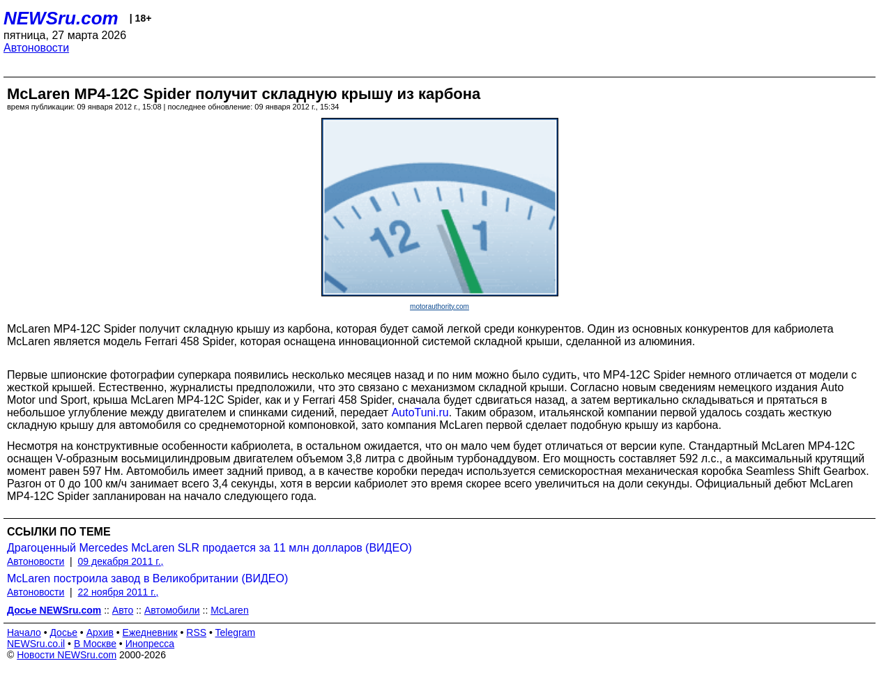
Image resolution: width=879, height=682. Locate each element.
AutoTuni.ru (420, 412)
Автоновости (36, 48)
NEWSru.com (61, 18)
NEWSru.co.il (36, 643)
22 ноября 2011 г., (118, 592)
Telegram (235, 632)
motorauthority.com (439, 306)
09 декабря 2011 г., (121, 561)
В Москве (95, 643)
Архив (100, 632)
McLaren (229, 610)
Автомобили (172, 610)
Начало (24, 632)
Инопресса (150, 643)
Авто (123, 610)
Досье (63, 632)
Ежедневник (150, 632)
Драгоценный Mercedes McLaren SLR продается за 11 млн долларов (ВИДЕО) (209, 548)
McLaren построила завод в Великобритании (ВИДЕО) (147, 578)
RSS (196, 632)
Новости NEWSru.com (66, 654)
